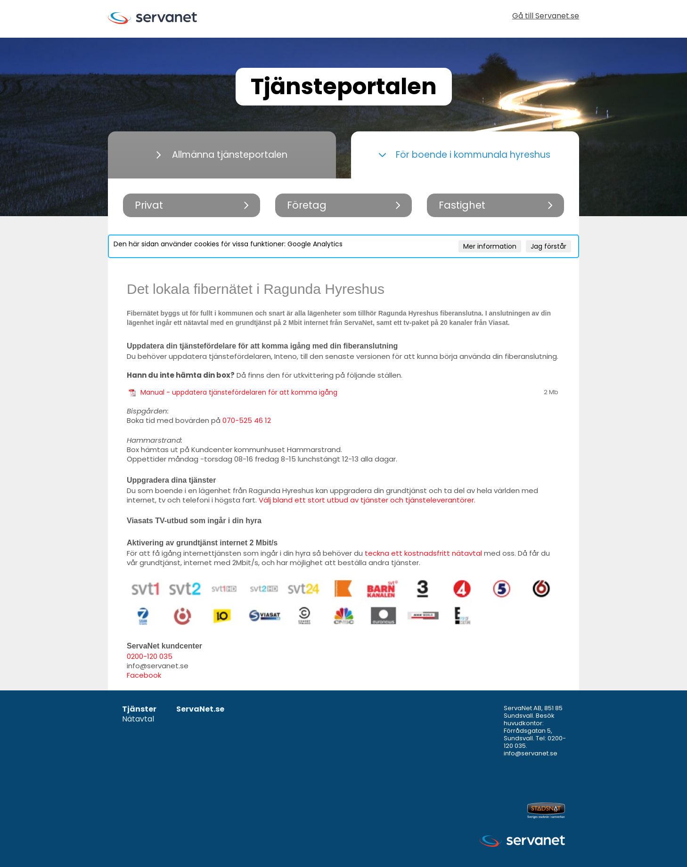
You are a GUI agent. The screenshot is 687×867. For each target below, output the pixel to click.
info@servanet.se (530, 753)
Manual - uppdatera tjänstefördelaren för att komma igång (238, 392)
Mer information (489, 246)
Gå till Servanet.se (545, 16)
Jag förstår (548, 246)
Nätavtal (138, 719)
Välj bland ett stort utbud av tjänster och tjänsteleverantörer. (367, 500)
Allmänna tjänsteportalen (221, 154)
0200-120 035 (149, 656)
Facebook (144, 675)
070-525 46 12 (246, 420)
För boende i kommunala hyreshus (464, 154)
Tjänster (139, 709)
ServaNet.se (200, 709)
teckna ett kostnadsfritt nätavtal (423, 553)
